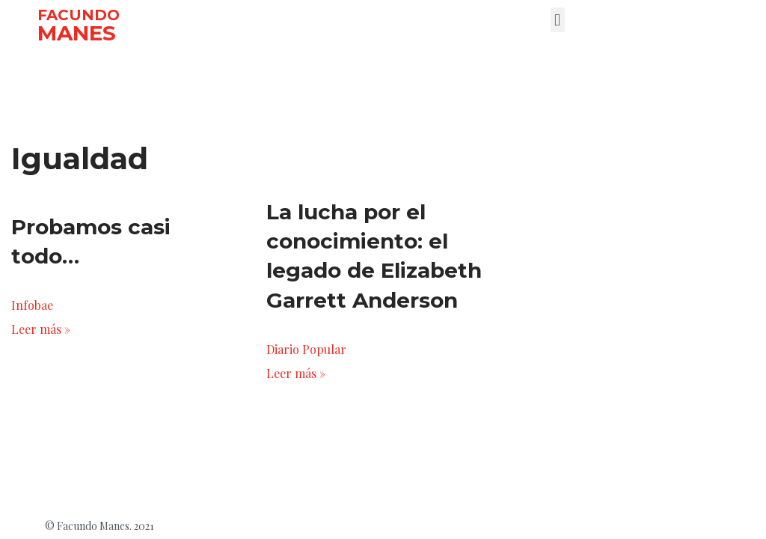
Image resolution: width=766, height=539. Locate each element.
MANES (76, 33)
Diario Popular (306, 349)
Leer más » (40, 329)
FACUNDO (78, 15)
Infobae (32, 305)
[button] (558, 19)
